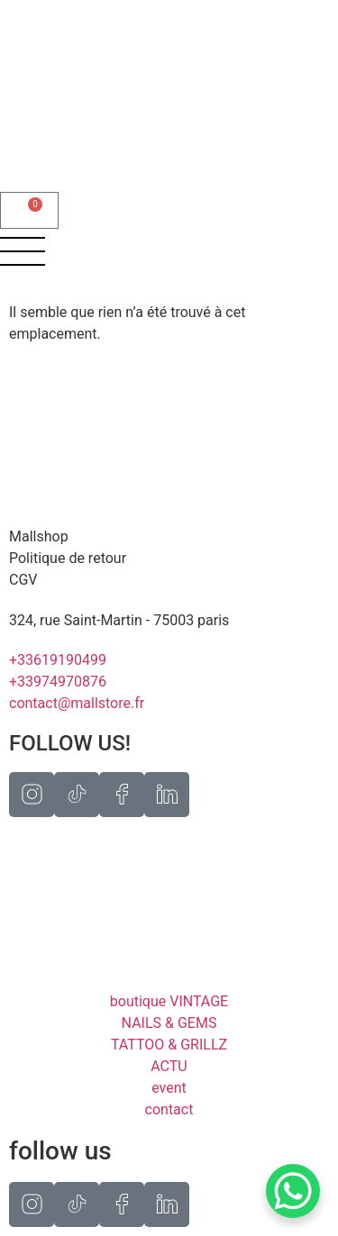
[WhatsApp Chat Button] (293, 1191)
